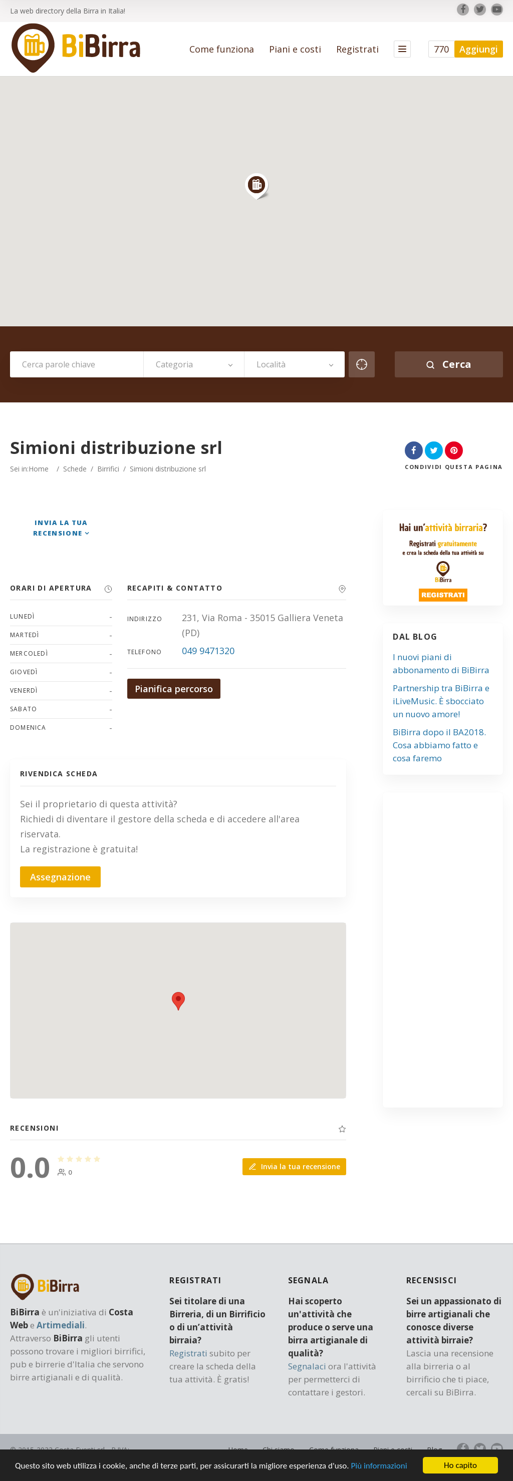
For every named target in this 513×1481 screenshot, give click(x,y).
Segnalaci (307, 1366)
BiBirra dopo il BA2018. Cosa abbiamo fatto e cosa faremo (439, 745)
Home (39, 468)
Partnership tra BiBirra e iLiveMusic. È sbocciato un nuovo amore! (441, 701)
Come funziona (221, 49)
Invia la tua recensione (294, 1166)
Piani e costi (295, 49)
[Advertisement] (454, 954)
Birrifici (108, 468)
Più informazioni (379, 1466)
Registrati (357, 49)
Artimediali (61, 1325)
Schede (75, 468)
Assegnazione (60, 877)
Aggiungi (478, 49)
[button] (256, 186)
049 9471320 (208, 651)
